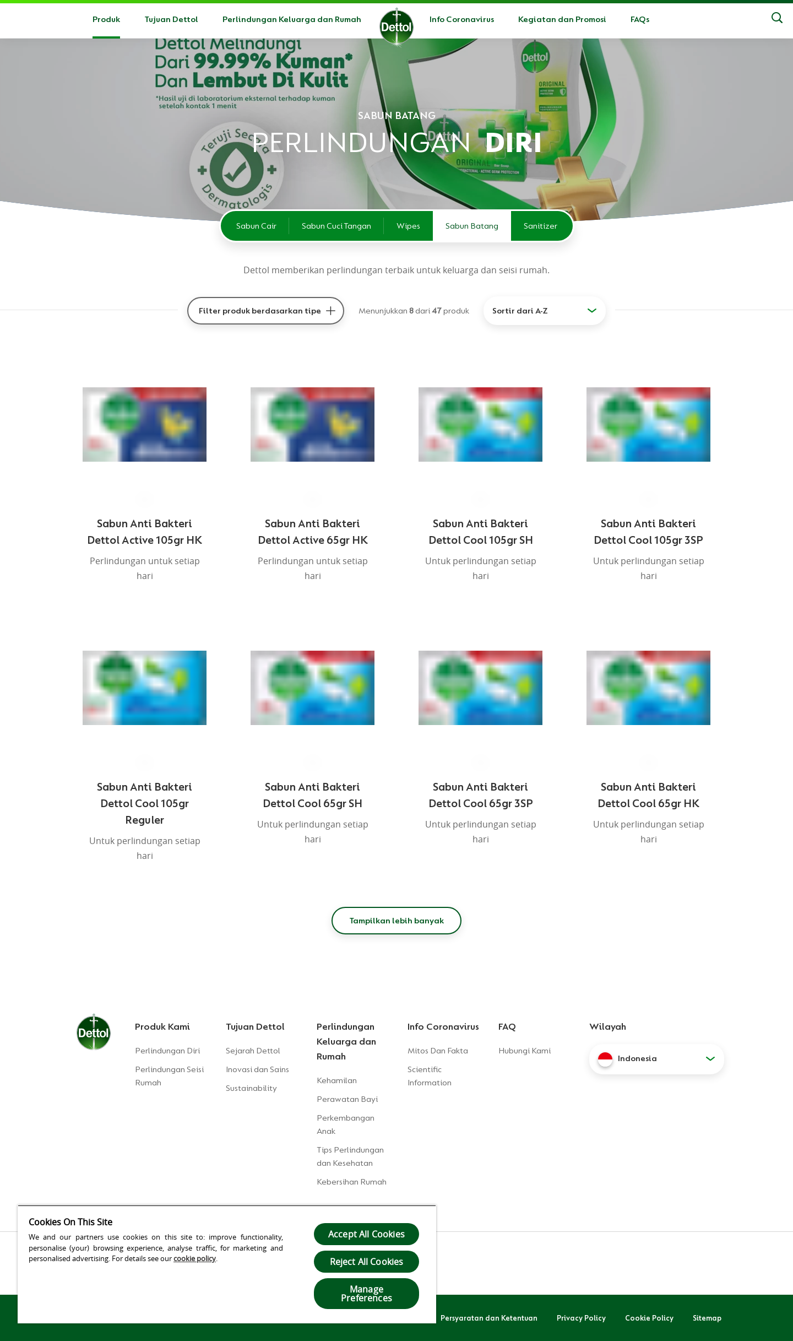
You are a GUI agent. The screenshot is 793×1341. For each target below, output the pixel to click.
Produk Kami (162, 1026)
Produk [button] (106, 19)
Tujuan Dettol (171, 19)
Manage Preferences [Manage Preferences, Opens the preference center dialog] (366, 1293)
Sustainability (251, 1088)
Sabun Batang (472, 226)
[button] (656, 1059)
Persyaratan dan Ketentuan (489, 1317)
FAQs (640, 19)
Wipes (408, 226)
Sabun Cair (256, 226)
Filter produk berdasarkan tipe (260, 311)
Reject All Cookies (367, 1262)
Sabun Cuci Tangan (336, 226)
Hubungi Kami (524, 1051)
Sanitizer (540, 226)
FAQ (507, 1026)
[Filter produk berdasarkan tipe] (330, 311)
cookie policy (194, 1258)
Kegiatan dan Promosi (562, 19)
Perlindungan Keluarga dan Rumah (291, 19)
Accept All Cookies (366, 1234)
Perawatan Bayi (347, 1099)
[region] (227, 1264)
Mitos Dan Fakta (438, 1051)
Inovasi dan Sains (257, 1069)
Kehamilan (337, 1080)
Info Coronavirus (462, 19)
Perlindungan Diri (167, 1051)
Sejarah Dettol (253, 1051)
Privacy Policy (581, 1317)
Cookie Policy (649, 1317)
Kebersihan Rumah (352, 1182)
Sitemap (707, 1317)
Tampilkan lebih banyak (396, 921)
